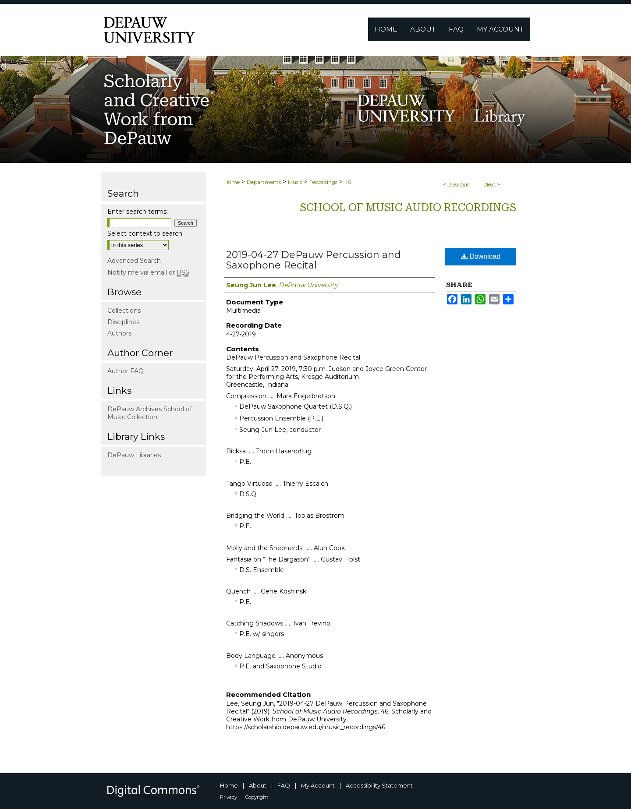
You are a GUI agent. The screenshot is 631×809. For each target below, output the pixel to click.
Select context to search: (145, 233)
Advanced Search (134, 261)
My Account (318, 785)
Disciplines (123, 322)
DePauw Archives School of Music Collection (149, 413)
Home (232, 182)
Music (295, 182)
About (257, 785)
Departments (264, 182)
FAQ (283, 785)
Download (481, 256)
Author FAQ (125, 371)
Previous (458, 184)
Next (490, 184)
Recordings (323, 182)
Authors (119, 333)
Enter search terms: (137, 211)
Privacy (228, 797)
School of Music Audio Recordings (408, 207)
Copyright (256, 797)
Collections (124, 310)
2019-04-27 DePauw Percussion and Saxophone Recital (313, 260)
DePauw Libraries (134, 455)
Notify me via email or (148, 272)
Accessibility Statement (379, 785)
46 (347, 182)
